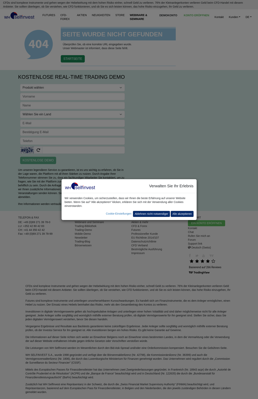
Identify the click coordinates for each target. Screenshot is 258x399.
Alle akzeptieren (182, 213)
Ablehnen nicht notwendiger (151, 213)
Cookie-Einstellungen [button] (118, 213)
